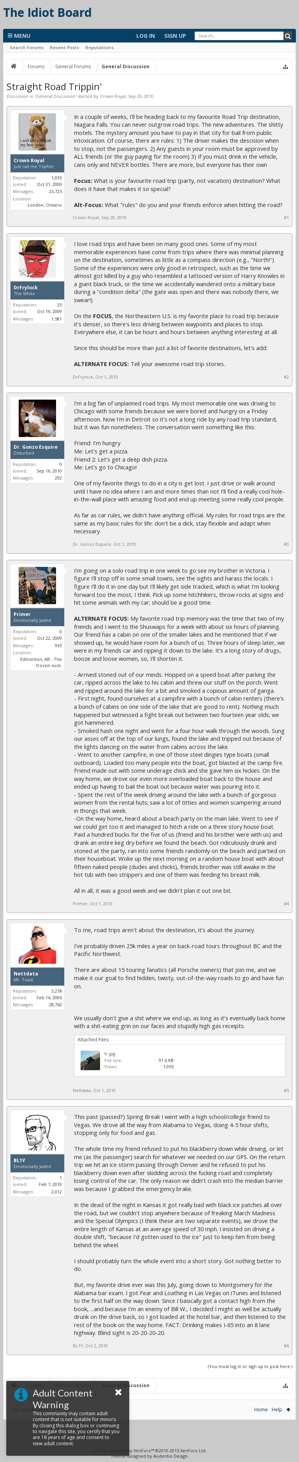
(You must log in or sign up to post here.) (250, 1366)
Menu (19, 35)
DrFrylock (26, 288)
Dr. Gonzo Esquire (36, 447)
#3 (286, 544)
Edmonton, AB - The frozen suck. (41, 662)
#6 (286, 1346)
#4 (286, 903)
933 (58, 645)
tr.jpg (109, 1054)
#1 (286, 217)
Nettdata (26, 974)
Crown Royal (113, 96)
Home (261, 1409)
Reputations (99, 47)
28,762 (55, 1004)
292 (58, 478)
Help (277, 1409)
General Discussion (55, 96)
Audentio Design (170, 1456)
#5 (286, 1090)
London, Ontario (45, 205)
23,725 (55, 191)
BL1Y (19, 1161)
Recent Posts (64, 47)
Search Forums (27, 47)
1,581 (56, 319)
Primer (22, 614)
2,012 (56, 1192)
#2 (286, 377)
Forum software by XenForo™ (150, 1450)
